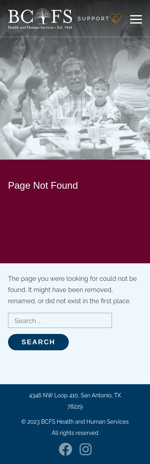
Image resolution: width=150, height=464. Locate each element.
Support (94, 19)
